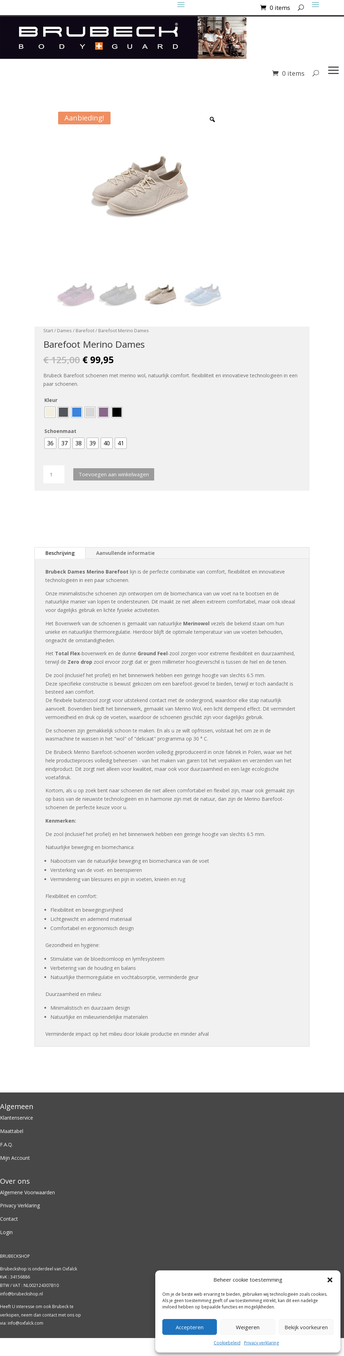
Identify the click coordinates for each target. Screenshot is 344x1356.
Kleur (50, 400)
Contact (9, 1219)
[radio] (50, 412)
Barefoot (85, 331)
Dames (64, 331)
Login (6, 1232)
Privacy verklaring (261, 1343)
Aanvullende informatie (125, 553)
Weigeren (247, 1327)
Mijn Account (15, 1158)
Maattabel (11, 1131)
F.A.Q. (6, 1144)
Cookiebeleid (227, 1343)
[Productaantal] (53, 475)
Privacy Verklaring (20, 1205)
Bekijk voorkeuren (306, 1327)
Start (48, 331)
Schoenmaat (60, 431)
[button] (329, 1279)
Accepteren (190, 1327)
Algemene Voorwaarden (27, 1192)
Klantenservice (16, 1118)
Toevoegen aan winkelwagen (114, 474)
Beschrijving (60, 553)
